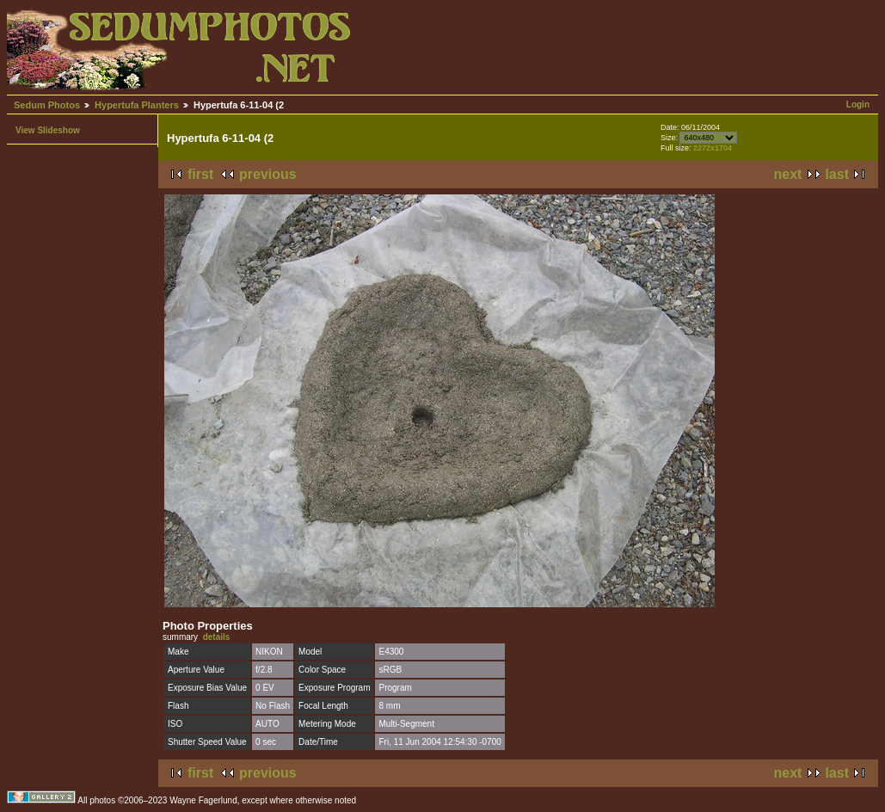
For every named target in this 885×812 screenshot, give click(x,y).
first (200, 174)
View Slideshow (47, 130)
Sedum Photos (47, 105)
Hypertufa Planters (137, 105)
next (788, 174)
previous (268, 174)
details (216, 637)
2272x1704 (712, 148)
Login (858, 104)
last (837, 174)
